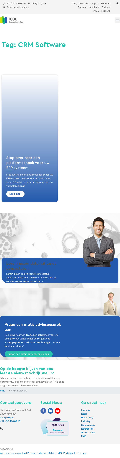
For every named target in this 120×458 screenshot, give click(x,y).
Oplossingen (88, 424)
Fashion (85, 409)
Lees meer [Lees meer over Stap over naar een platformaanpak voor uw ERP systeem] (15, 193)
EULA (51, 452)
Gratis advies (88, 432)
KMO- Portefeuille (66, 452)
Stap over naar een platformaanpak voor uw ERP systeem (28, 163)
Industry (85, 421)
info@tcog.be (7, 417)
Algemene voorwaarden (13, 452)
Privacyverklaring (36, 452)
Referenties (87, 428)
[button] (117, 3)
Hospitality (87, 417)
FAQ (83, 436)
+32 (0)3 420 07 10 (10, 421)
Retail (84, 413)
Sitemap (82, 452)
